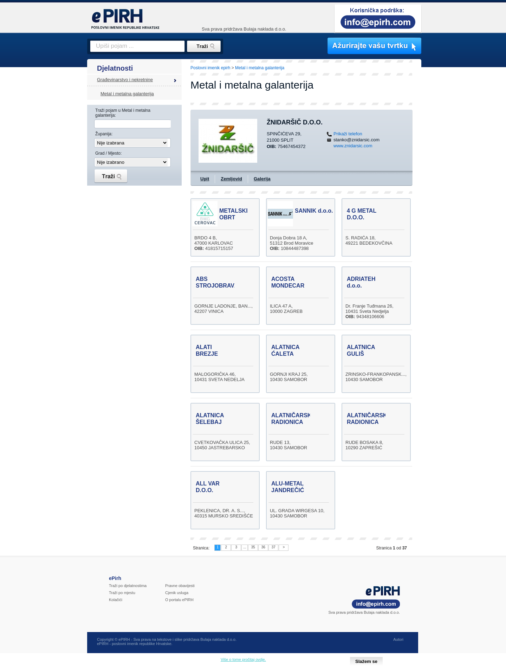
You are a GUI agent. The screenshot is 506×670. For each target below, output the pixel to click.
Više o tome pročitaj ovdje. (243, 659)
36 (263, 547)
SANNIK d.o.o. (314, 211)
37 (273, 547)
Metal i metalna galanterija (127, 93)
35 (253, 547)
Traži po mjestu (122, 593)
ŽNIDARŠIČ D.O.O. (295, 122)
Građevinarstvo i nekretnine (125, 79)
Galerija (262, 178)
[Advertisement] (452, 181)
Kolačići (115, 600)
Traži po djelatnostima (128, 586)
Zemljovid (231, 178)
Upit (204, 178)
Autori (398, 639)
